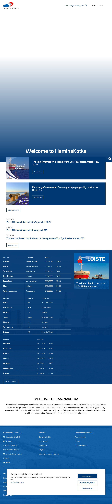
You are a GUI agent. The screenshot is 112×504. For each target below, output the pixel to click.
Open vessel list (11, 382)
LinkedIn (6, 458)
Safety (77, 441)
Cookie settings (87, 488)
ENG (94, 5)
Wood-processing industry (49, 454)
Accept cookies (87, 476)
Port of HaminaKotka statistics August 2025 (26, 230)
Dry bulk (42, 449)
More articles (13, 210)
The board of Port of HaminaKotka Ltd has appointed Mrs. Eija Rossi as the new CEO (45, 238)
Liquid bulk (43, 445)
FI (97, 5)
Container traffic (45, 437)
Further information (17, 482)
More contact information (12, 454)
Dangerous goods (81, 445)
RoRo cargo (43, 441)
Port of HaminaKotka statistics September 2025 (28, 221)
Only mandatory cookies (87, 482)
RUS (101, 5)
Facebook (6, 462)
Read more (38, 172)
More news (12, 245)
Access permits (80, 437)
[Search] (76, 5)
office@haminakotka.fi (11, 449)
